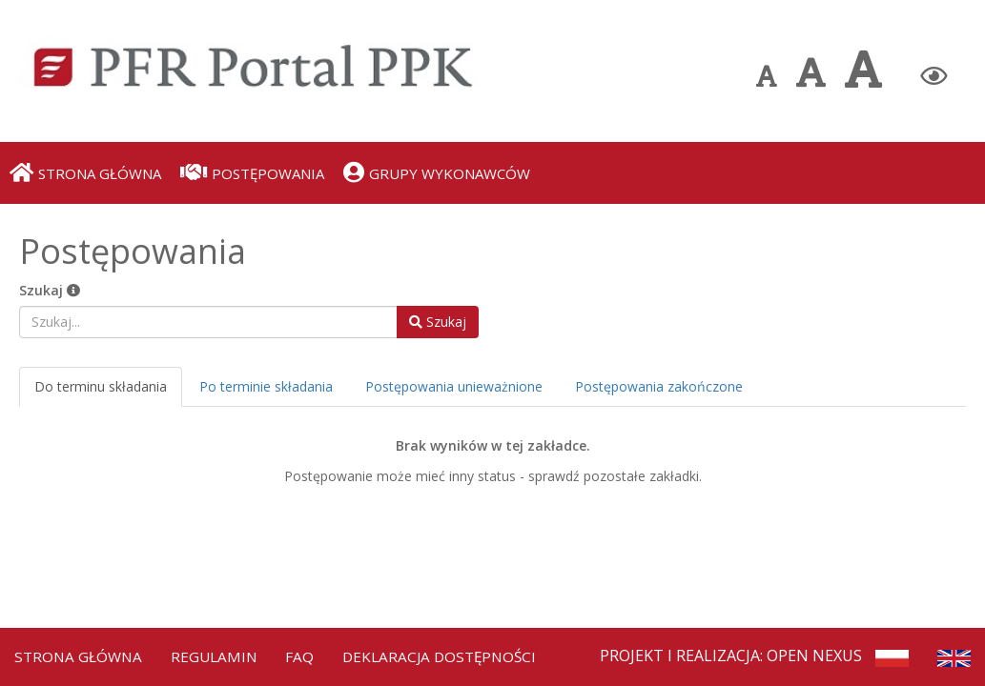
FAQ (307, 653)
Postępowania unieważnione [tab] (454, 386)
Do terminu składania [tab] (100, 386)
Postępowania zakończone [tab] (659, 386)
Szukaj (49, 290)
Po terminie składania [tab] (266, 386)
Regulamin (219, 653)
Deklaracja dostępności (450, 653)
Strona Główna (80, 653)
